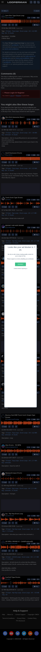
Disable (20, 264)
